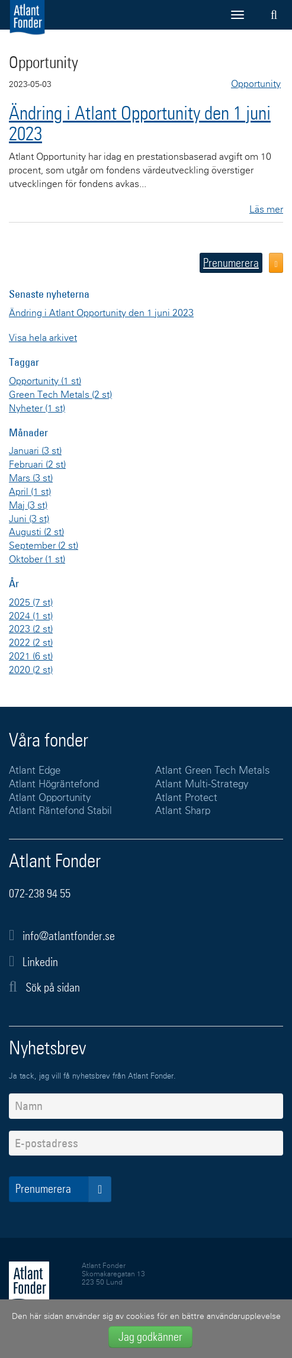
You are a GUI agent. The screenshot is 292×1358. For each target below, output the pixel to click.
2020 (31, 670)
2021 (31, 656)
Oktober (37, 559)
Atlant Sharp (182, 811)
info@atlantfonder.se (69, 936)
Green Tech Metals (60, 395)
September (43, 546)
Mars (31, 478)
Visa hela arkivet (43, 338)
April (30, 492)
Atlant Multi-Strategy (202, 785)
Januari (35, 451)
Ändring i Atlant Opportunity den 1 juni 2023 (140, 123)
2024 (31, 616)
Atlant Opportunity (50, 798)
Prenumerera (231, 263)
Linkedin (40, 962)
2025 (31, 602)
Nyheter (37, 408)
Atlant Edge (34, 771)
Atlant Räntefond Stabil (60, 811)
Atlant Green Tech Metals (212, 771)
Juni (29, 519)
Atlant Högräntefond (54, 785)
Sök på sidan (44, 987)
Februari (37, 464)
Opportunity (45, 381)
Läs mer (266, 209)
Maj (28, 505)
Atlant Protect (186, 798)
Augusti (36, 532)
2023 (31, 629)
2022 (31, 643)
